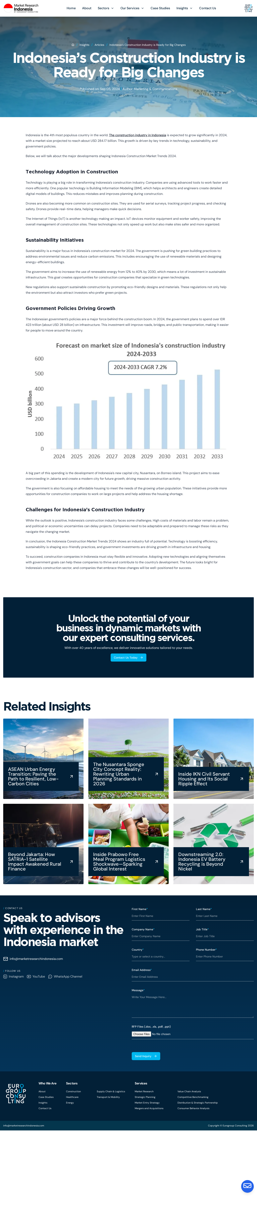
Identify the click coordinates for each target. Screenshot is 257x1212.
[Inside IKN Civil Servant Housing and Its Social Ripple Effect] (213, 759)
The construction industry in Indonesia (137, 135)
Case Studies (160, 8)
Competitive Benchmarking (192, 1097)
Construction (73, 1091)
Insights (182, 8)
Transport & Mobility (108, 1097)
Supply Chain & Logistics (111, 1091)
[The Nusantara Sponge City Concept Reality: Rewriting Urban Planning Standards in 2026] (128, 759)
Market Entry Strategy (147, 1102)
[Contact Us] (247, 1186)
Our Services (129, 8)
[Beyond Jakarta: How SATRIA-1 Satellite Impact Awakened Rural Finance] (43, 844)
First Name (140, 909)
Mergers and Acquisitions (149, 1108)
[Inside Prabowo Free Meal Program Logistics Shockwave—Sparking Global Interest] (128, 844)
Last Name (204, 909)
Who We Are (47, 1083)
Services (141, 1083)
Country (138, 949)
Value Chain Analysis (189, 1091)
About (86, 8)
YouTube (36, 976)
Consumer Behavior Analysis (193, 1108)
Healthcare (72, 1097)
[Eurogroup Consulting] (21, 8)
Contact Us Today (128, 657)
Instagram (13, 976)
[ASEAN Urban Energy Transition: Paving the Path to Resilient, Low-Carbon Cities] (43, 759)
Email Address (142, 970)
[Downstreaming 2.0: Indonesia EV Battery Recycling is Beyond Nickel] (213, 844)
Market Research (144, 1091)
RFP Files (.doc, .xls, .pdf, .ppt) (151, 1026)
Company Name (143, 929)
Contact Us (207, 8)
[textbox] (193, 1005)
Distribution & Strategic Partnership (197, 1102)
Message (138, 990)
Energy (70, 1102)
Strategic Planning (145, 1097)
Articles (99, 45)
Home (71, 8)
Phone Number (206, 949)
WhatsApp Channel (65, 976)
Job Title (202, 929)
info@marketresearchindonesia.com (33, 958)
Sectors (103, 8)
